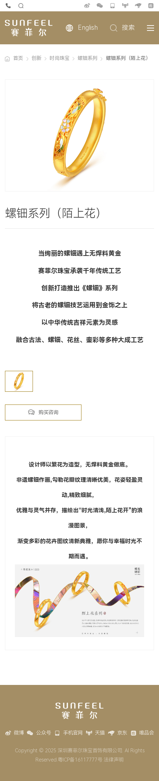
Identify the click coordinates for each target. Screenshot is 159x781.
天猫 (125, 5)
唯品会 (151, 5)
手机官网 (112, 5)
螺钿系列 (87, 58)
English (88, 27)
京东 (138, 5)
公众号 (100, 5)
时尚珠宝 (59, 58)
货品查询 (21, 5)
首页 (18, 58)
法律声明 (114, 760)
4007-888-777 (8, 5)
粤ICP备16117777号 (80, 760)
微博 (87, 5)
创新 (36, 58)
